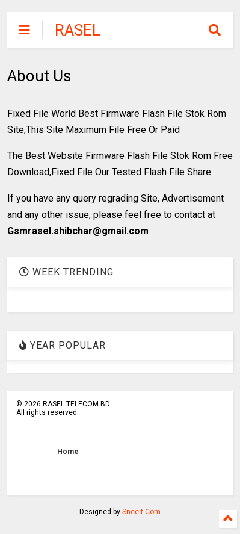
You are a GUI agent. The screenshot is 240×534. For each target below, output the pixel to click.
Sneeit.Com (141, 512)
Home (68, 451)
